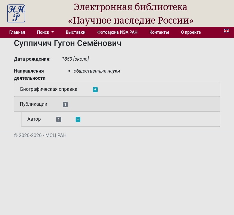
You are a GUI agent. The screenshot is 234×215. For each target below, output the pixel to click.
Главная (17, 32)
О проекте (191, 32)
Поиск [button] (43, 32)
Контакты (159, 32)
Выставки (75, 32)
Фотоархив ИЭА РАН (117, 32)
